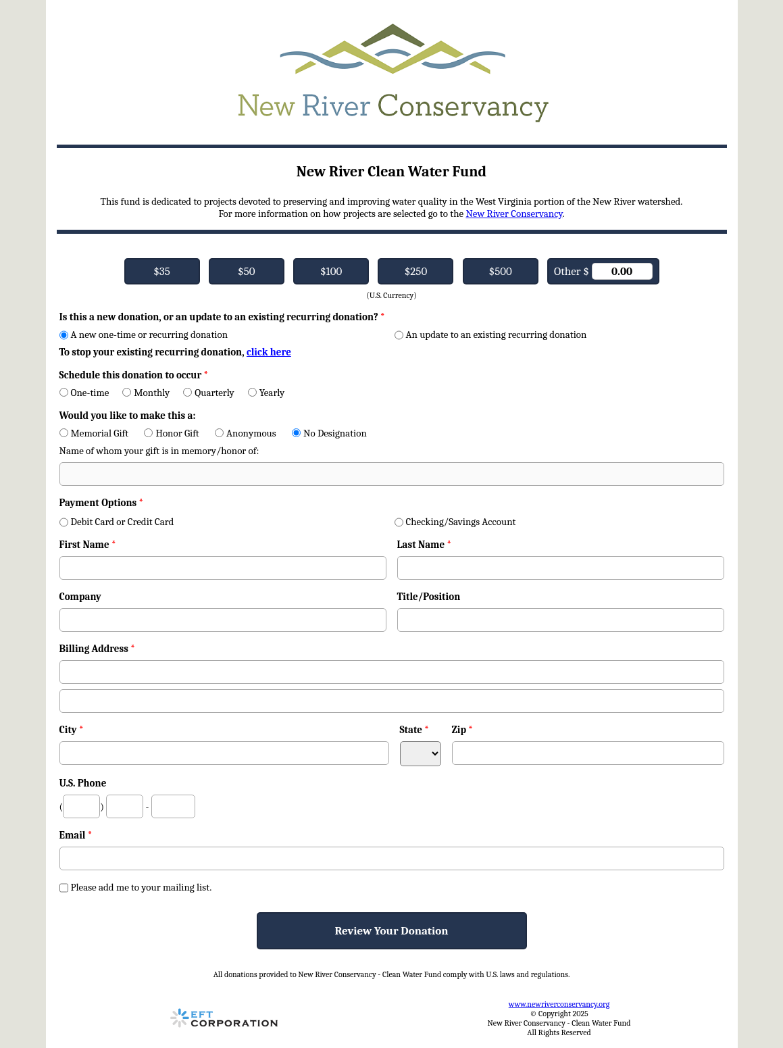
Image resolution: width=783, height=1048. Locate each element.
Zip (463, 730)
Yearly (266, 392)
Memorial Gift (94, 433)
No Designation (329, 433)
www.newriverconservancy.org (559, 1004)
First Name (87, 545)
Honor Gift (171, 433)
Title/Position (429, 597)
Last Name (424, 545)
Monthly (146, 392)
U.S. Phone (83, 783)
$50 (246, 271)
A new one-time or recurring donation (143, 334)
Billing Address (97, 649)
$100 (331, 271)
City (71, 730)
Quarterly (208, 392)
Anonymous (245, 433)
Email (76, 835)
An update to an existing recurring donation (491, 334)
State (415, 730)
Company (80, 597)
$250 (416, 271)
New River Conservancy (513, 213)
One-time (84, 392)
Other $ (603, 271)
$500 (500, 271)
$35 (161, 271)
